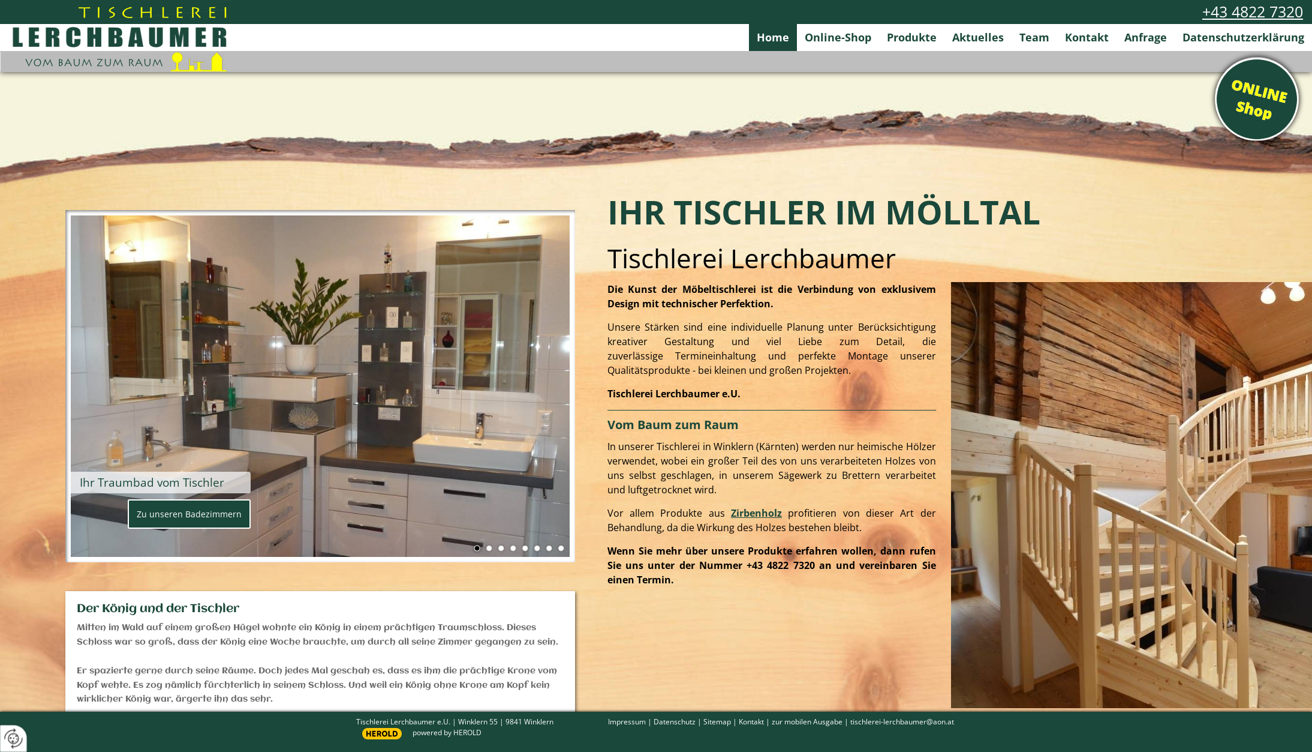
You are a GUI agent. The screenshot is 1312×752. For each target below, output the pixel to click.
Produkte (912, 37)
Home (773, 37)
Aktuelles (978, 37)
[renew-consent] (13, 738)
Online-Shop (838, 37)
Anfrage (1145, 37)
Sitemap (717, 721)
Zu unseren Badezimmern (189, 514)
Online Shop (1257, 99)
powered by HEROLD (447, 732)
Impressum (627, 721)
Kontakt (1087, 37)
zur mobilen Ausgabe (807, 721)
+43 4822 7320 (1252, 11)
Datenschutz (675, 721)
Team (1034, 37)
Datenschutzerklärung (1243, 37)
